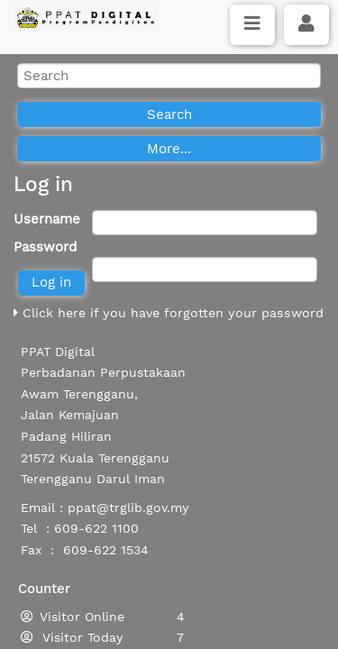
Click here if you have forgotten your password (169, 313)
